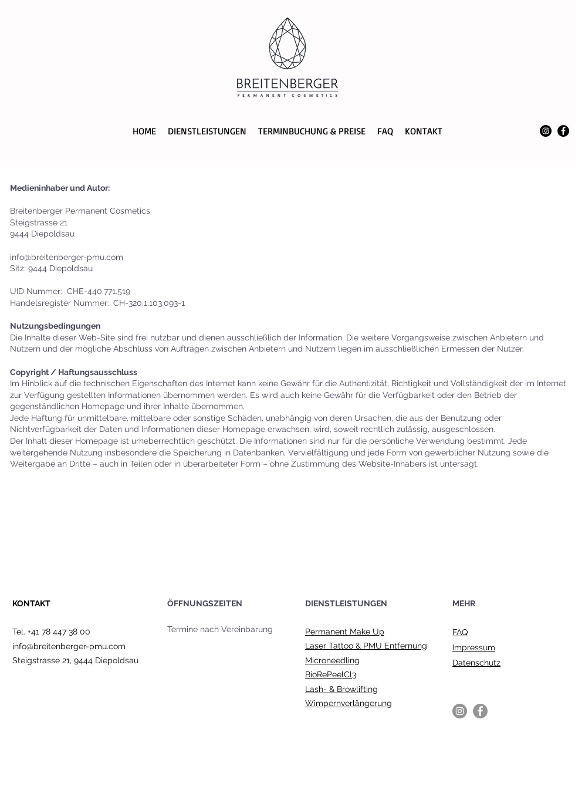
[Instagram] (546, 131)
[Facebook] (563, 131)
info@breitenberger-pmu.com (69, 646)
